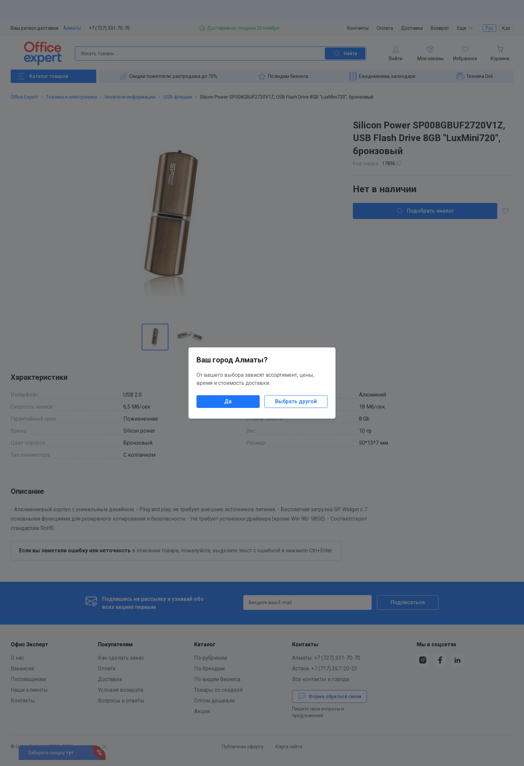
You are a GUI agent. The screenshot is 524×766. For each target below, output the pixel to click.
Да (228, 401)
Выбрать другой (296, 401)
